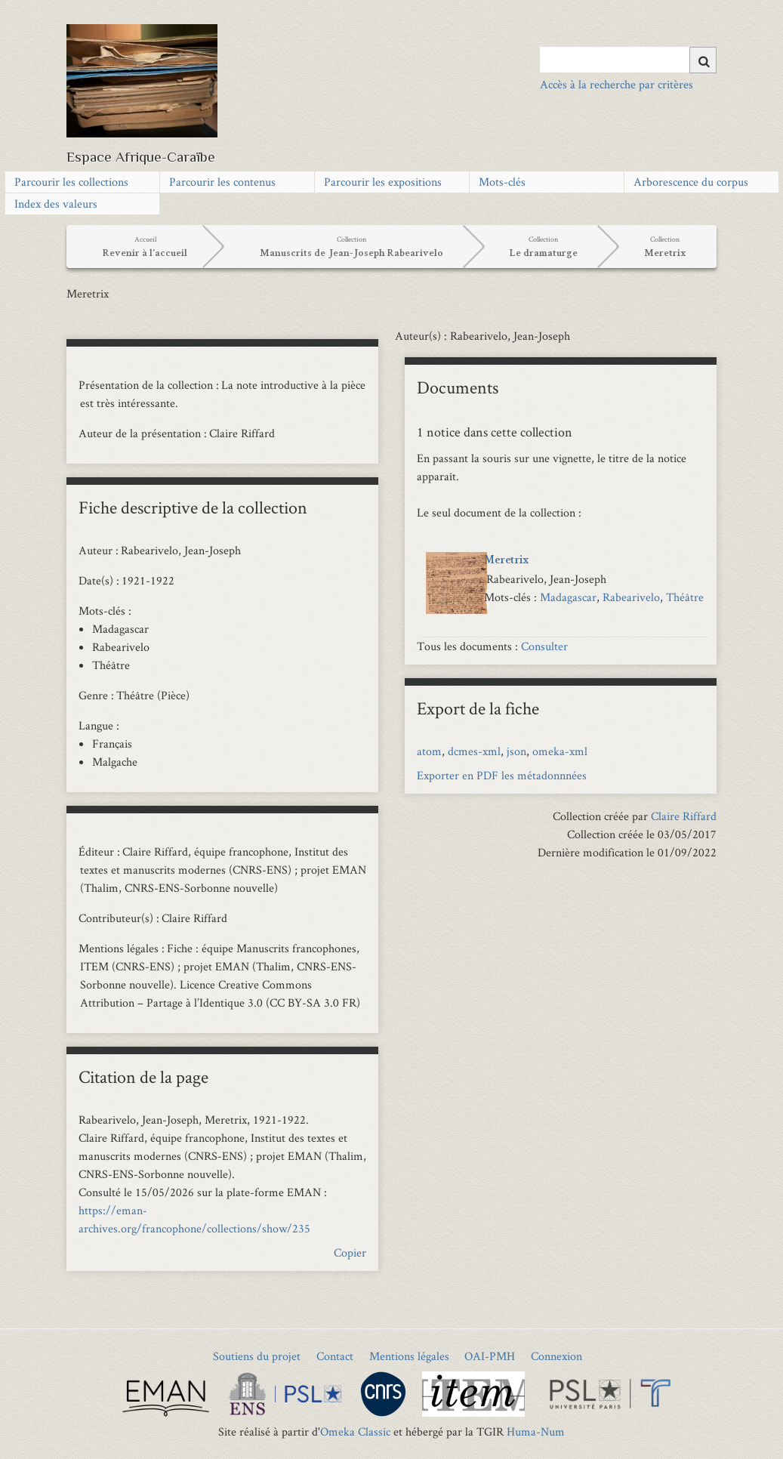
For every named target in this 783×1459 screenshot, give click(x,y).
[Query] (628, 59)
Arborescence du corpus (690, 182)
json (516, 751)
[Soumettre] (703, 60)
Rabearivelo (631, 597)
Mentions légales (409, 1356)
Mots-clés (502, 182)
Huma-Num (536, 1431)
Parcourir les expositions (383, 182)
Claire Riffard (684, 816)
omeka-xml (559, 751)
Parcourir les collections (71, 182)
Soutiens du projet (257, 1356)
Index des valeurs (55, 203)
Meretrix (506, 561)
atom (429, 751)
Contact (334, 1356)
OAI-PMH (489, 1356)
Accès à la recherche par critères (616, 84)
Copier (350, 1252)
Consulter (544, 646)
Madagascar (568, 597)
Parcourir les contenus (222, 182)
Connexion (556, 1356)
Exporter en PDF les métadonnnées (502, 775)
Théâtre (685, 597)
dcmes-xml (474, 751)
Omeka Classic (355, 1431)
